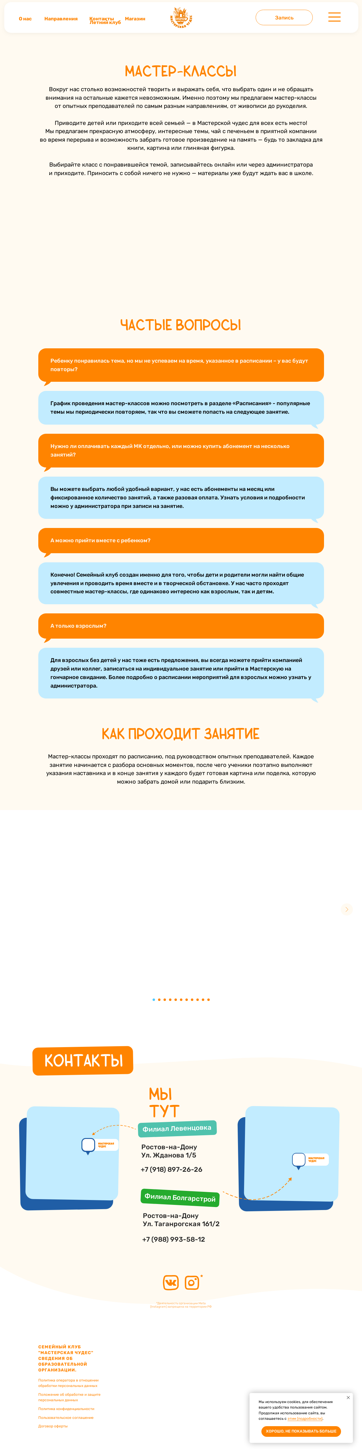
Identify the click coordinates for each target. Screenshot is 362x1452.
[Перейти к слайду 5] (175, 999)
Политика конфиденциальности (66, 1409)
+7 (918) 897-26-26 (171, 1169)
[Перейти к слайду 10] (203, 999)
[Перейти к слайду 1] (154, 999)
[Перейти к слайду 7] (186, 999)
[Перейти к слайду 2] (159, 999)
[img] (181, 17)
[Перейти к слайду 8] (192, 999)
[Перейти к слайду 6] (181, 999)
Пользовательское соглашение (66, 1418)
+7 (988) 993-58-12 (173, 1239)
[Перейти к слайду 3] (165, 999)
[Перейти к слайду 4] (170, 999)
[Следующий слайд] (347, 909)
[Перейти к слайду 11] (208, 999)
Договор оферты (53, 1426)
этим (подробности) (305, 1418)
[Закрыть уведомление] (348, 1398)
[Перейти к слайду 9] (197, 999)
